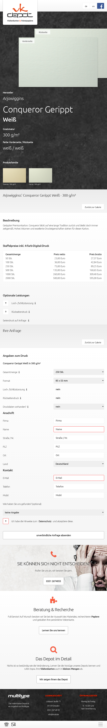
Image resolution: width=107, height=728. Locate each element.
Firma (5, 420)
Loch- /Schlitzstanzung (24, 303)
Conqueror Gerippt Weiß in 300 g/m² (22, 363)
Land (5, 463)
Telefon (6, 486)
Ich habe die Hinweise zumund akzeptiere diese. (42, 521)
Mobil (5, 495)
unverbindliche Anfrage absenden (53, 535)
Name (6, 429)
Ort (4, 455)
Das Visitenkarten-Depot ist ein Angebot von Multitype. (18, 705)
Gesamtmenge (12, 372)
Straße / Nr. (8, 438)
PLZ (5, 446)
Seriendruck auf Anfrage (16, 320)
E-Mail (6, 477)
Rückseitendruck (21, 311)
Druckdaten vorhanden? (16, 406)
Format (6, 380)
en (93, 6)
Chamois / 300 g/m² (14, 176)
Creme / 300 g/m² (40, 176)
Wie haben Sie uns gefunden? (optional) (22, 503)
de (86, 6)
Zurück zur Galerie (93, 207)
